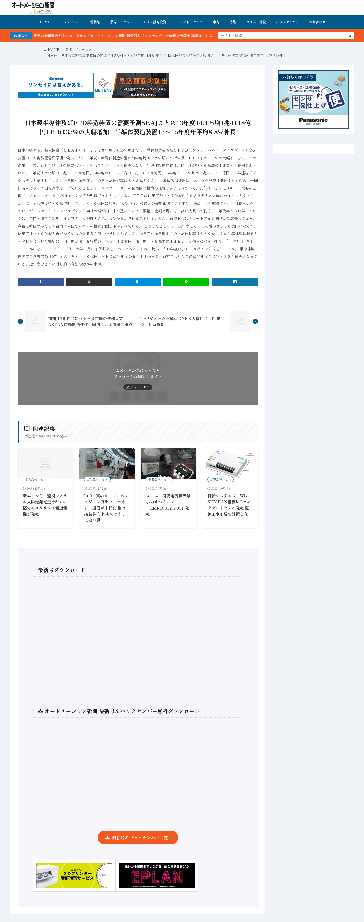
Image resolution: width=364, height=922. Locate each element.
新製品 (95, 21)
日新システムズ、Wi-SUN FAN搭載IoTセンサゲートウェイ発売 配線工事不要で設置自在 (229, 505)
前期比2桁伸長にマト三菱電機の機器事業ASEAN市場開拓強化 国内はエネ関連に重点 (90, 321)
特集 (232, 21)
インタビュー (70, 21)
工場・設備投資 (154, 21)
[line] (186, 282)
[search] (349, 35)
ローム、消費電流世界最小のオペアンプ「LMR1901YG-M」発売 (168, 505)
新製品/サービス (79, 49)
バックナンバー (287, 21)
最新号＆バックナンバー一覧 (140, 837)
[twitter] (89, 282)
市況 (216, 21)
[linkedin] (235, 282)
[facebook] (41, 282)
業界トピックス (121, 21)
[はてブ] (138, 282)
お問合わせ (317, 21)
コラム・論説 (256, 21)
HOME (44, 21)
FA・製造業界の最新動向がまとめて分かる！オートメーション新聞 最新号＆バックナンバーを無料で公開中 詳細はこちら (129, 35)
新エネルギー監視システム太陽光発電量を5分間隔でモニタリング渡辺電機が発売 (45, 505)
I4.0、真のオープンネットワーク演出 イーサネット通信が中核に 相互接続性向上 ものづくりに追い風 (106, 508)
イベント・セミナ (189, 21)
